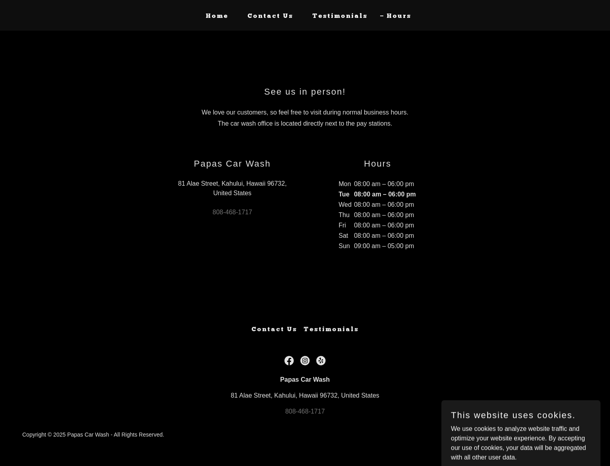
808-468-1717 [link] (233, 212)
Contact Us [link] (270, 16)
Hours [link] (399, 16)
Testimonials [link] (339, 16)
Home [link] (217, 16)
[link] (289, 361)
